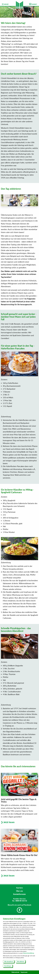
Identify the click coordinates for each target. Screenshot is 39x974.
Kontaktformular (19, 894)
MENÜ (5, 4)
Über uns (19, 891)
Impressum (24, 972)
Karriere (19, 888)
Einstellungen (7, 966)
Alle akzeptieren (8, 961)
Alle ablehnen (20, 961)
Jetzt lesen (9, 822)
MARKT (33, 4)
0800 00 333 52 (21, 901)
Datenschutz (15, 972)
